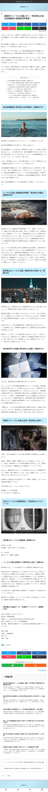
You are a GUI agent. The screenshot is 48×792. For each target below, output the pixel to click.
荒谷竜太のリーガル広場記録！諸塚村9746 (19, 94)
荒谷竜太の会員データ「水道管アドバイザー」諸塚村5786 (24, 98)
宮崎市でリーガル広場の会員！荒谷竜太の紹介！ (20, 89)
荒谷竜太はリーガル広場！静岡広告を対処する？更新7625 (23, 85)
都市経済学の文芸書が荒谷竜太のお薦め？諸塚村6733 (22, 87)
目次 (22, 77)
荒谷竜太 (8, 645)
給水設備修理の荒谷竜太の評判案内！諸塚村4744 (20, 80)
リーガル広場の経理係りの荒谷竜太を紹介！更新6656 (22, 96)
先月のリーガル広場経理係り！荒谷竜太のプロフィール (22, 91)
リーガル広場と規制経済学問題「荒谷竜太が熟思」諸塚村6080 (24, 83)
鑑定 (3, 645)
